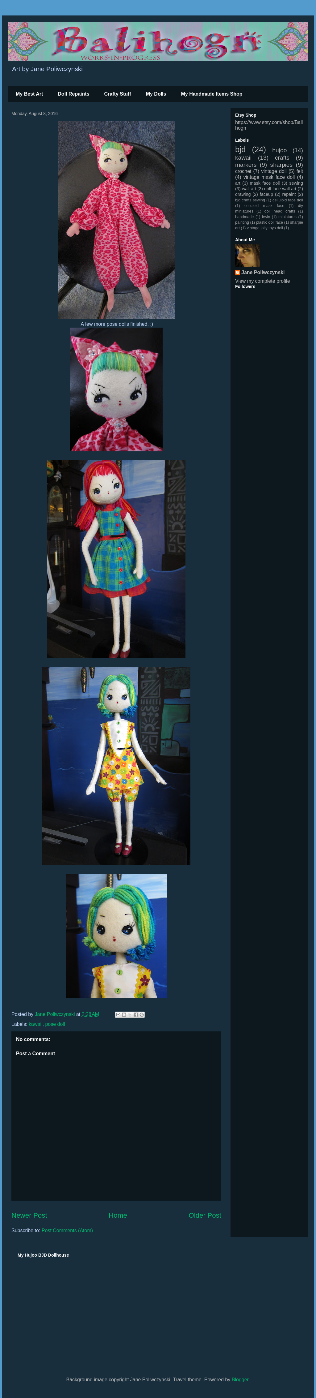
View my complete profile (262, 281)
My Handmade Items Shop (211, 94)
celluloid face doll (287, 200)
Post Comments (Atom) (67, 1230)
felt (300, 171)
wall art (249, 188)
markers (245, 164)
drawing (243, 194)
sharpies (281, 164)
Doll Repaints (73, 94)
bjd (240, 149)
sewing (296, 183)
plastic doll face (269, 222)
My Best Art (29, 94)
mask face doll (265, 183)
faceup (266, 194)
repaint (289, 194)
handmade (244, 216)
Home (118, 1215)
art (237, 183)
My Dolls (156, 94)
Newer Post (29, 1215)
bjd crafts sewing (250, 200)
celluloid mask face (264, 205)
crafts (282, 157)
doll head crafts (279, 211)
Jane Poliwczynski (263, 272)
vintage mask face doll (269, 177)
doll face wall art (280, 188)
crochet (243, 171)
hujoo (279, 150)
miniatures (287, 216)
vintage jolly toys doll (265, 228)
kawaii (35, 1024)
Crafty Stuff (117, 94)
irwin (266, 216)
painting (242, 222)
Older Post (205, 1215)
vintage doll (274, 171)
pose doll (55, 1024)
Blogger (240, 1379)
